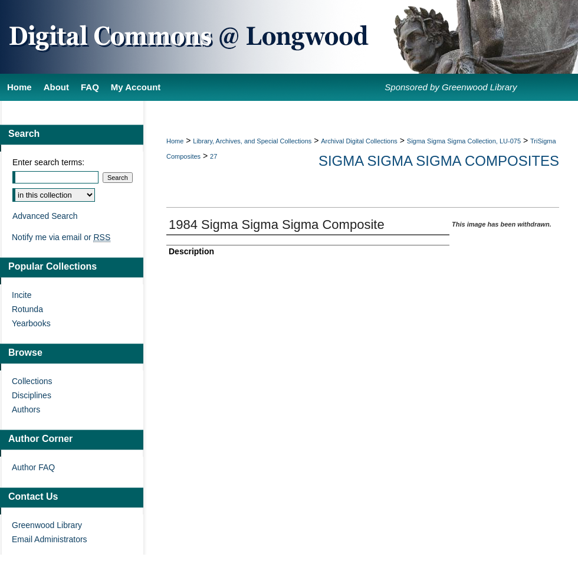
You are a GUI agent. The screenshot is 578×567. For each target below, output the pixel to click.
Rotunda (27, 309)
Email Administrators (49, 539)
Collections (32, 381)
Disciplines (31, 395)
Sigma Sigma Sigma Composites (438, 161)
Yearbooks (31, 323)
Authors (26, 409)
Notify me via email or (61, 237)
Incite (21, 295)
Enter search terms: (48, 162)
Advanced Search (45, 216)
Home (174, 141)
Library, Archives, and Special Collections (252, 141)
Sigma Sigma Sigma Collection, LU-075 (464, 141)
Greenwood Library (47, 525)
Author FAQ (33, 467)
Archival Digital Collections (359, 141)
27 (213, 156)
